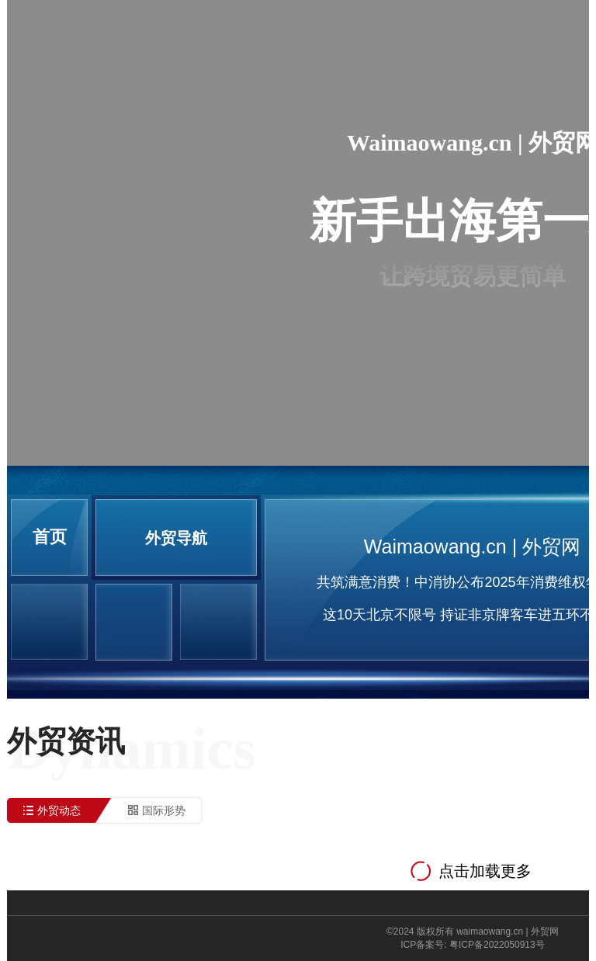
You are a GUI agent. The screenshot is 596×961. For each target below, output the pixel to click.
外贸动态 (59, 810)
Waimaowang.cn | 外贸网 (472, 546)
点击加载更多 (485, 870)
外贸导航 (176, 537)
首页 (50, 536)
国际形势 (163, 810)
